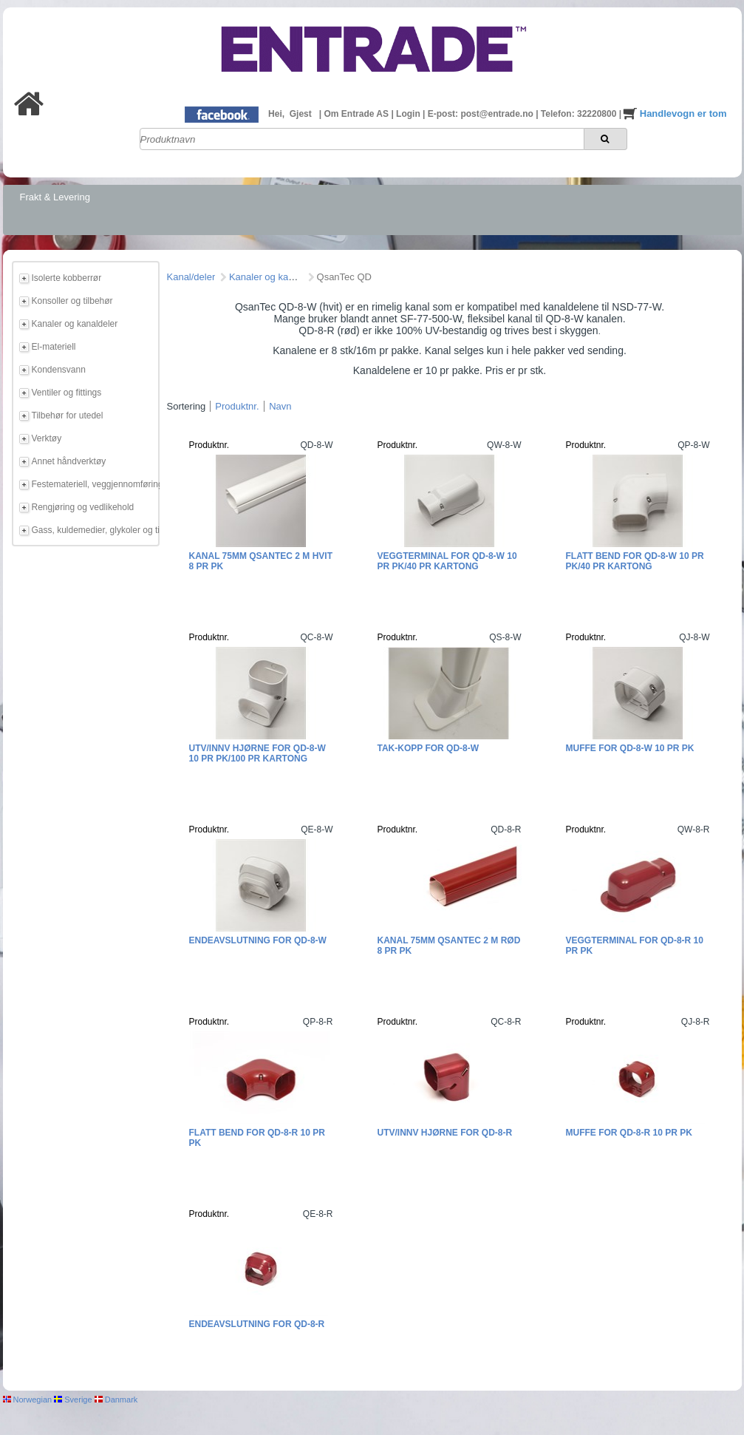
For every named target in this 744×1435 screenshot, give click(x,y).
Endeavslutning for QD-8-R (257, 1324)
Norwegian (27, 1399)
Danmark (116, 1399)
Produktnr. (237, 406)
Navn (280, 406)
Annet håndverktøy (69, 461)
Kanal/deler (191, 276)
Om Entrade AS (357, 114)
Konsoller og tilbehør (72, 301)
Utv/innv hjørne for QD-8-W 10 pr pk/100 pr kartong (257, 753)
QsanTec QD (344, 276)
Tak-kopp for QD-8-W (428, 748)
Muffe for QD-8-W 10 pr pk (630, 748)
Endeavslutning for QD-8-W (258, 940)
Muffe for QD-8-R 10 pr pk (629, 1132)
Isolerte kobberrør (67, 278)
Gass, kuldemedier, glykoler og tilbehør (93, 530)
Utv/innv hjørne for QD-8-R (445, 1132)
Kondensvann (59, 369)
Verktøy (47, 438)
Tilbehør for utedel (67, 415)
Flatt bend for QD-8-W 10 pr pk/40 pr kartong (635, 561)
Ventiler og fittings (67, 392)
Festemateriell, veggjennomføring (93, 484)
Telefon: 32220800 (580, 114)
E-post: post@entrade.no (482, 114)
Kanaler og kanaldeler (75, 324)
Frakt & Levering (55, 197)
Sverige (73, 1399)
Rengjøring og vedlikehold (83, 507)
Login (409, 114)
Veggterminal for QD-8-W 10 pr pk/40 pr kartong (447, 561)
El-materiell (54, 347)
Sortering (186, 406)
